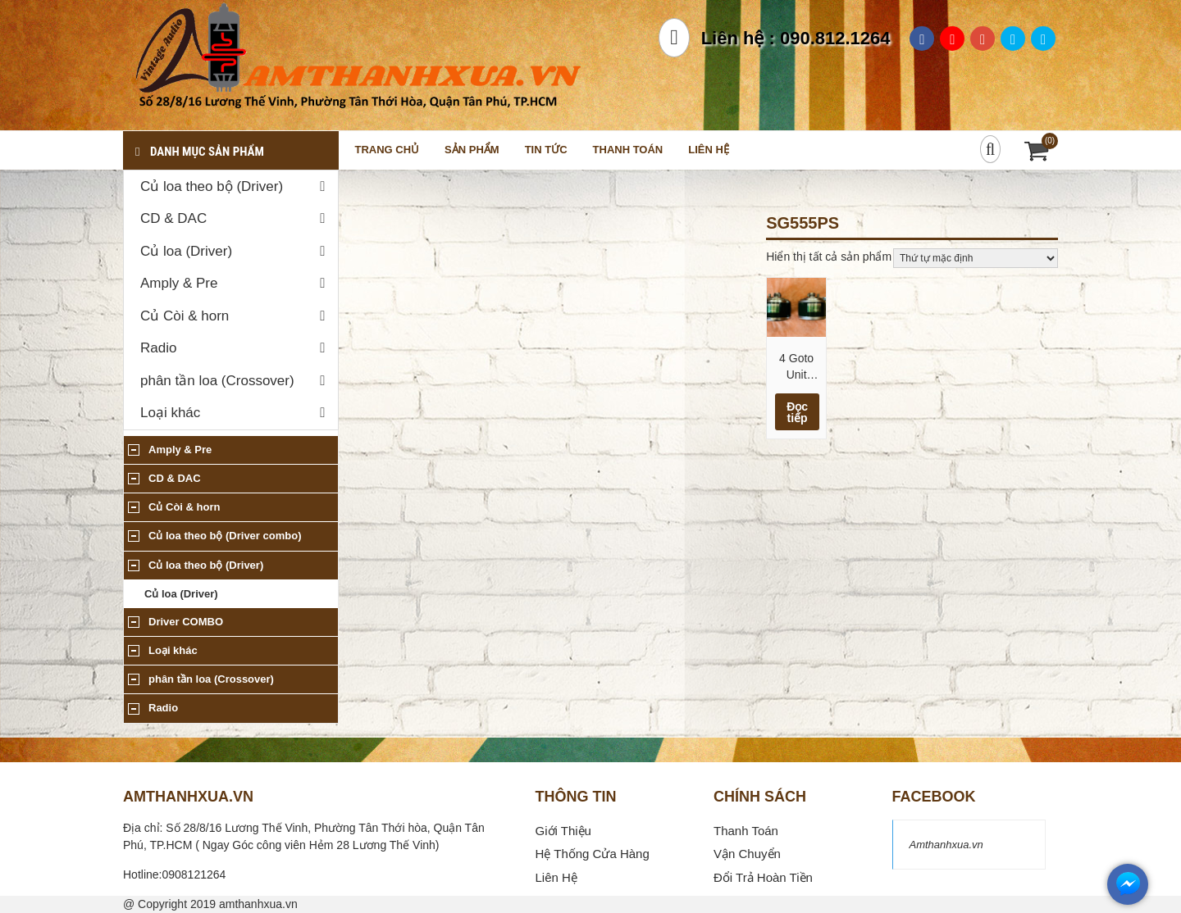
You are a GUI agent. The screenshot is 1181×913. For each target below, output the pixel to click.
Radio (158, 348)
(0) (1050, 140)
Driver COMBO (185, 621)
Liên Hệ (556, 877)
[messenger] (1127, 900)
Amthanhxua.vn (946, 844)
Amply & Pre (178, 283)
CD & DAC (173, 218)
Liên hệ (708, 149)
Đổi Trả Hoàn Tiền (763, 877)
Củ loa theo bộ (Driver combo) (224, 535)
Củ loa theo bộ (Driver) (211, 186)
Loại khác (170, 412)
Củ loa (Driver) (186, 251)
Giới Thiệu (563, 831)
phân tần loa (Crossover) (217, 380)
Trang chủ (387, 149)
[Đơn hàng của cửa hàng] (975, 258)
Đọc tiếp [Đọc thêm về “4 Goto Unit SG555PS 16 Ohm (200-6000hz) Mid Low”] (797, 412)
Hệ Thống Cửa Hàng (593, 854)
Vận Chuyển (747, 854)
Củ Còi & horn (184, 316)
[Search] (990, 149)
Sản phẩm (472, 149)
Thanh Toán (746, 831)
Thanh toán (628, 149)
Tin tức (546, 149)
